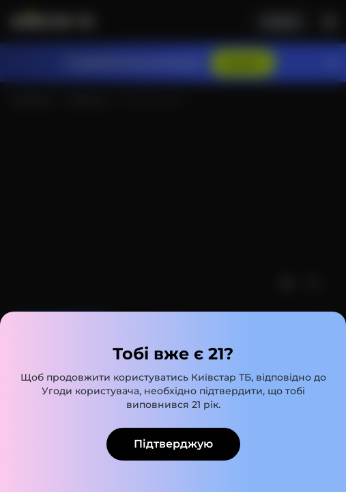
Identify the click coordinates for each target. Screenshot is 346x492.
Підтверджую (173, 443)
